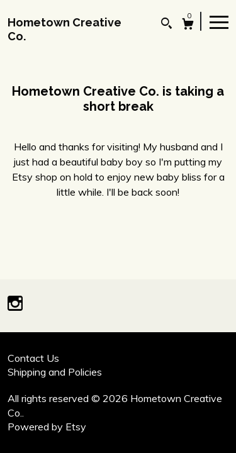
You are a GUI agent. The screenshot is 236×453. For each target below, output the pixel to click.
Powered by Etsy (47, 426)
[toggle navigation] (219, 21)
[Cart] (188, 25)
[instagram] (15, 304)
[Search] (166, 24)
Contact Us (33, 358)
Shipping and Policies (55, 372)
